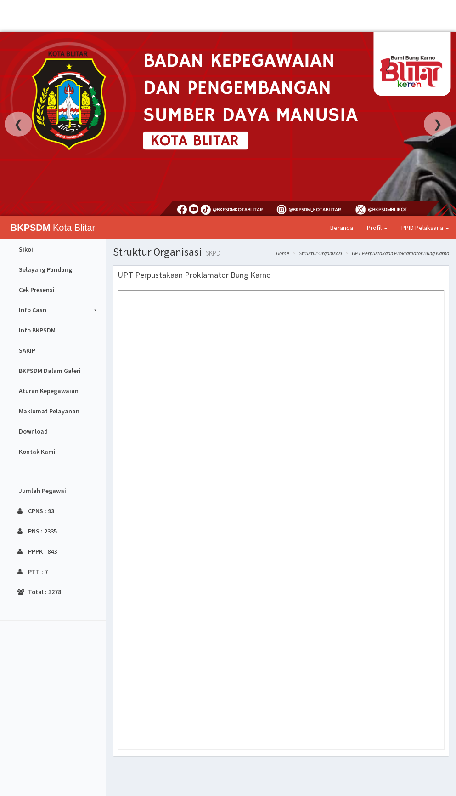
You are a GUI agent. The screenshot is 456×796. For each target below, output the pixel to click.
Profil (377, 227)
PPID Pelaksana (425, 227)
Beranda (341, 227)
